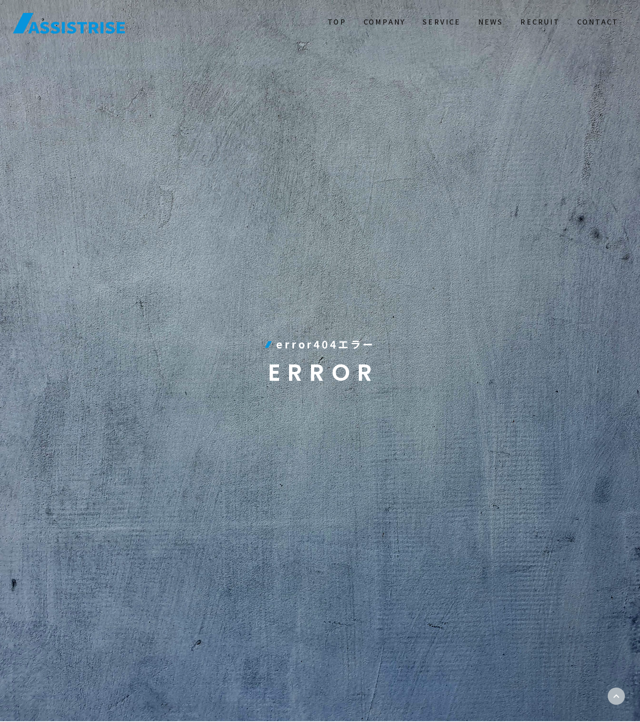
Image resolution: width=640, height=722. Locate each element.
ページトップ (616, 696)
